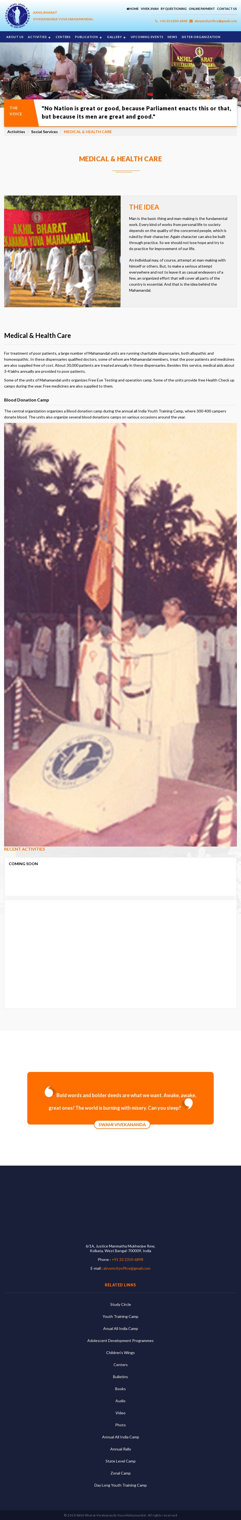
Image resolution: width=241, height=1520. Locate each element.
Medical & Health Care (88, 131)
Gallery (114, 37)
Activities (37, 37)
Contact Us (227, 8)
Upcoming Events (147, 37)
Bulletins (120, 1376)
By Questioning (174, 8)
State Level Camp (121, 1461)
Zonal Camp (121, 1473)
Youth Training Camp (120, 1316)
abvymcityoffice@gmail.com (213, 21)
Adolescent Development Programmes (120, 1340)
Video (120, 1412)
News (172, 37)
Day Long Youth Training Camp (120, 1485)
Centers (63, 37)
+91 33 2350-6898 (171, 21)
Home (133, 8)
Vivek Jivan (150, 8)
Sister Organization (201, 37)
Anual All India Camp (120, 1328)
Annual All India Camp (120, 1437)
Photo (120, 1425)
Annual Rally (120, 1449)
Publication (86, 37)
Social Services (44, 131)
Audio (120, 1400)
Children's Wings (120, 1352)
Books (120, 1388)
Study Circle (120, 1304)
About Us (14, 37)
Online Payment (202, 8)
